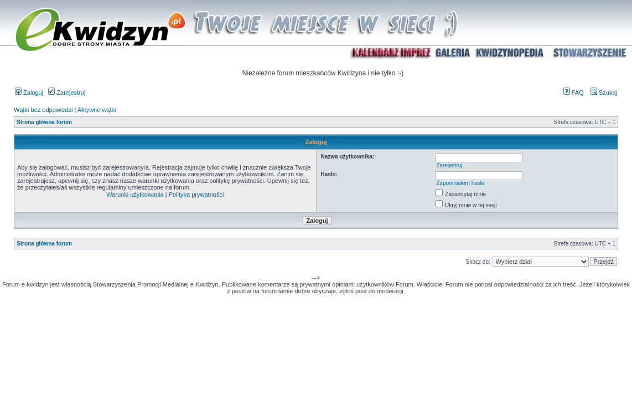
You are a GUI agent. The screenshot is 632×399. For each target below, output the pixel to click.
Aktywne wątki (96, 109)
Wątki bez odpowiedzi (43, 109)
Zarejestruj (66, 92)
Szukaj (603, 92)
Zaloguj (29, 92)
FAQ (573, 92)
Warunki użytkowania (135, 194)
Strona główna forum (44, 122)
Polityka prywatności (196, 194)
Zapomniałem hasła (460, 183)
